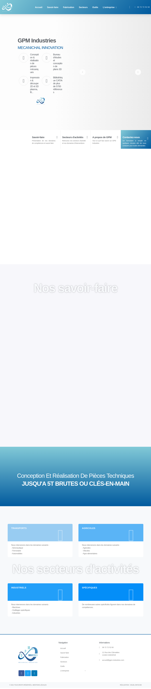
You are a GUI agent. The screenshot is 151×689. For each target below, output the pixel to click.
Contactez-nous (132, 137)
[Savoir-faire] (57, 137)
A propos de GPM (103, 137)
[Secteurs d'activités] (87, 139)
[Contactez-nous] (147, 138)
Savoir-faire (39, 137)
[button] (110, 7)
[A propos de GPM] (117, 137)
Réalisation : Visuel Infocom (131, 686)
